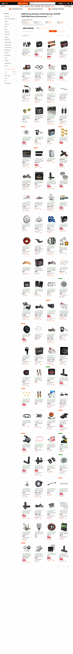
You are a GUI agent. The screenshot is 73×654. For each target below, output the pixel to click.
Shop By (6, 26)
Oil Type (6, 215)
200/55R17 (38, 21)
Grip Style (6, 132)
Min (6, 277)
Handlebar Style (7, 139)
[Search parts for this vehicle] (36, 31)
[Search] (42, 3)
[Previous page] (56, 35)
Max (14, 277)
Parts (32, 6)
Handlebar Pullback (8, 175)
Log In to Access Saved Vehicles (45, 28)
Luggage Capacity (8, 242)
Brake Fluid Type (7, 208)
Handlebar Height (8, 164)
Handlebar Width (7, 187)
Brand (6, 97)
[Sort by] (26, 35)
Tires (42, 6)
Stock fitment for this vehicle (27, 19)
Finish (6, 294)
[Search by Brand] (10, 100)
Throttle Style (7, 126)
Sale (52, 6)
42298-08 (41, 23)
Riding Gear (27, 6)
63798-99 (61, 21)
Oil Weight (6, 224)
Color (5, 308)
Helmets (21, 6)
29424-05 (50, 21)
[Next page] (68, 35)
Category (6, 253)
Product (6, 45)
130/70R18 (27, 21)
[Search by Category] (10, 256)
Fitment (6, 16)
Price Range (7, 271)
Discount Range (7, 280)
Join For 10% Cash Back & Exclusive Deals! (41, 0)
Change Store (7, 43)
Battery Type (7, 115)
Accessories (37, 6)
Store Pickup (7, 40)
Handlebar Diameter (8, 154)
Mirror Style (7, 201)
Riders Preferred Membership (10, 22)
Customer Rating (7, 323)
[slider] (4, 273)
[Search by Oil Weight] (10, 227)
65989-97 (49, 23)
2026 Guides (47, 6)
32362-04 (62, 23)
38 (67, 35)
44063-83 (29, 23)
